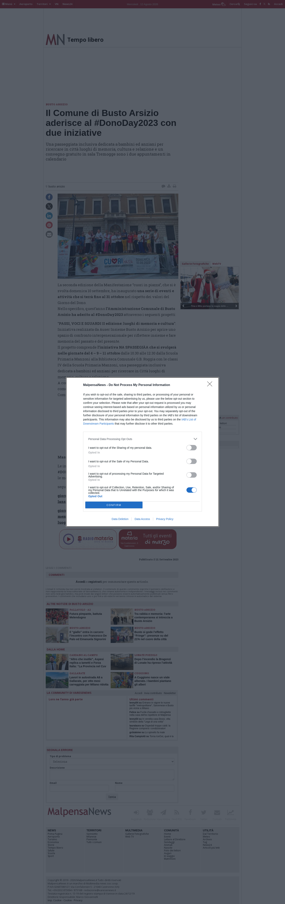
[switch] (191, 447)
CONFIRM (113, 505)
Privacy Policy (164, 519)
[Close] (211, 385)
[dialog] (142, 452)
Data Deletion (120, 519)
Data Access (142, 519)
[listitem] (142, 439)
